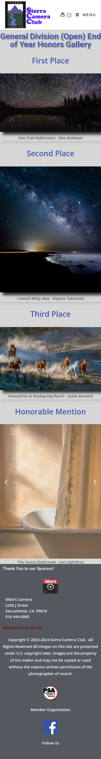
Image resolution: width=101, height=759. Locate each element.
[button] (6, 481)
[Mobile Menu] (84, 14)
